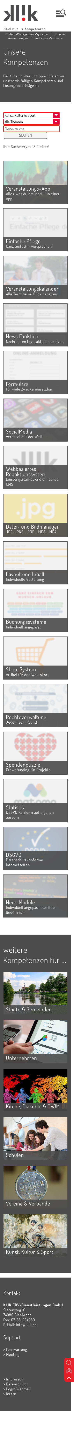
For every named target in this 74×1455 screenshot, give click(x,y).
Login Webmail (18, 1388)
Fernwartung (16, 1349)
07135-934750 (23, 1319)
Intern (11, 1393)
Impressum (15, 1379)
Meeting (13, 1354)
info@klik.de (26, 1324)
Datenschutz (16, 1383)
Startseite (11, 29)
